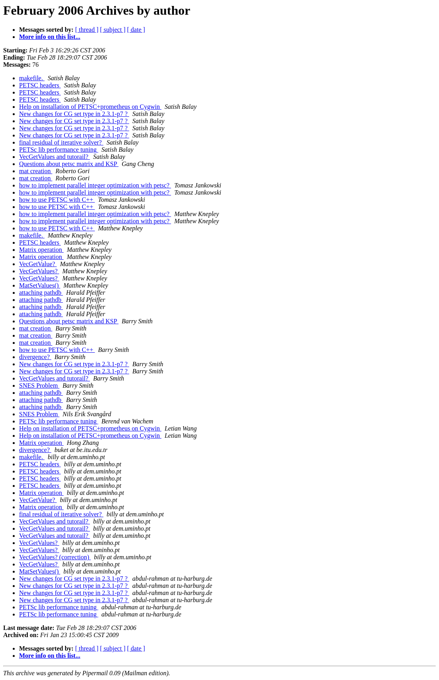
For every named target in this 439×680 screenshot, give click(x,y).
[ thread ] (87, 29)
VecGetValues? (39, 271)
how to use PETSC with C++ (57, 199)
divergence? (35, 357)
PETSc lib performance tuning (58, 149)
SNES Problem (39, 385)
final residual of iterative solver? (61, 142)
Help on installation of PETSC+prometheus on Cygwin (90, 106)
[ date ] (136, 29)
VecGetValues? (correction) (55, 557)
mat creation (35, 171)
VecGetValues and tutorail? (54, 156)
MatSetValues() (39, 285)
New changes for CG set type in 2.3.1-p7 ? (74, 113)
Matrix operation (41, 249)
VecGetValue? (38, 264)
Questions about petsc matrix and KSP (68, 163)
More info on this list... (49, 36)
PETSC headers (40, 85)
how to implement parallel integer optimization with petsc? (95, 185)
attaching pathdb (41, 292)
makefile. (32, 78)
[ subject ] (113, 29)
